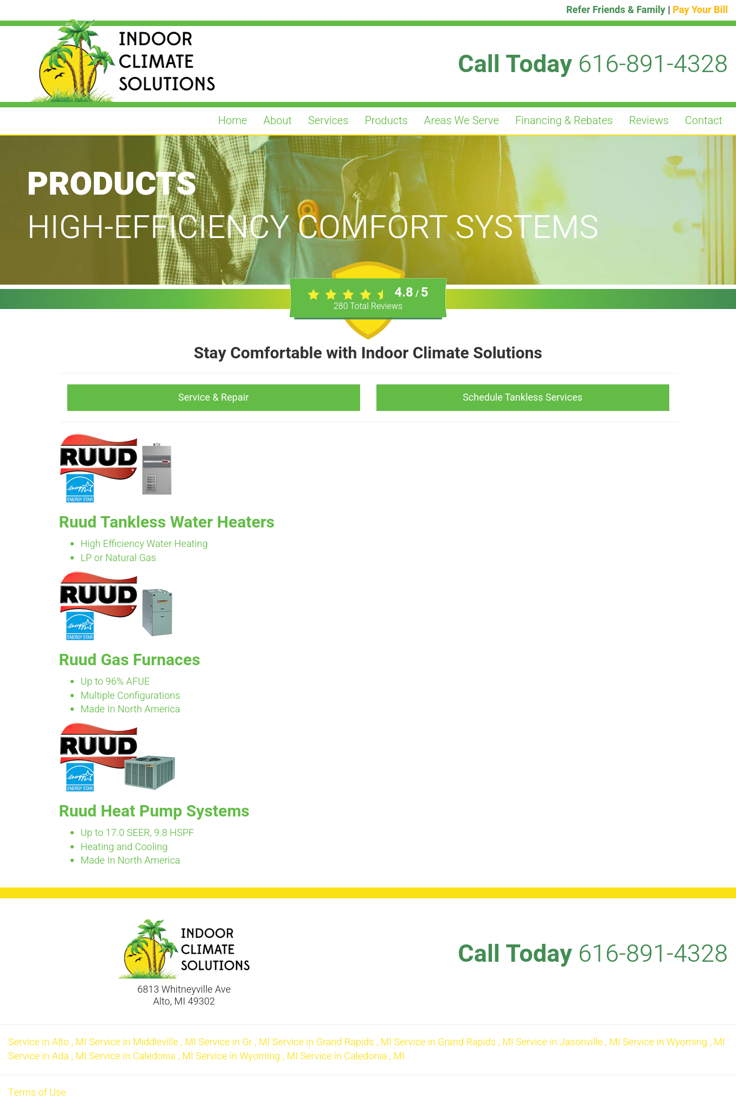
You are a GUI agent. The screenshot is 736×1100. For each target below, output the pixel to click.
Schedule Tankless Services (523, 397)
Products (385, 120)
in (48, 1042)
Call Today (593, 64)
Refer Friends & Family (615, 10)
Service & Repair (213, 397)
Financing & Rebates (564, 120)
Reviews (649, 120)
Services (328, 120)
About (278, 120)
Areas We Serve (461, 120)
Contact (703, 120)
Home (232, 120)
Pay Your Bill (700, 10)
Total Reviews (368, 306)
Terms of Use (37, 1092)
